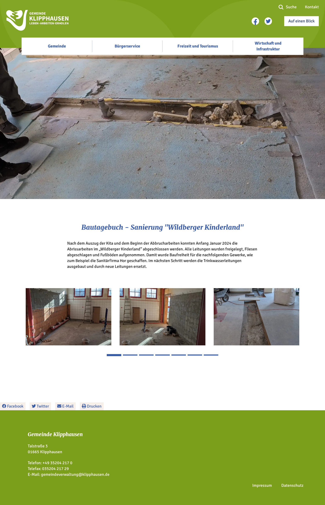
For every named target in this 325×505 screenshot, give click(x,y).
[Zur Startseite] (37, 29)
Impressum (262, 485)
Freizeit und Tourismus (197, 46)
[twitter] (268, 21)
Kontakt (312, 7)
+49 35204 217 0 (57, 462)
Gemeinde (57, 46)
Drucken (92, 406)
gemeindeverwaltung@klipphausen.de (75, 474)
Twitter (40, 406)
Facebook (12, 406)
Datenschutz (292, 485)
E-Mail (65, 406)
